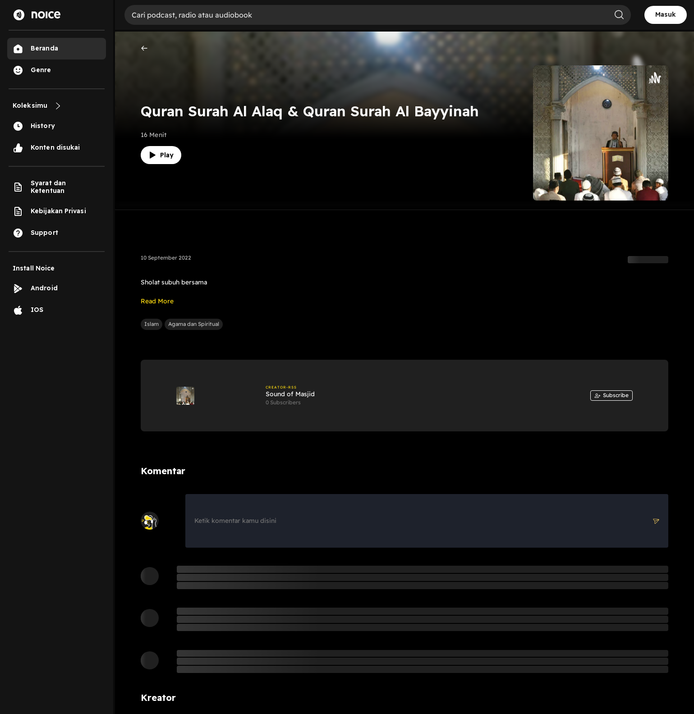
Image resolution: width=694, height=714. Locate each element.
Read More (157, 301)
